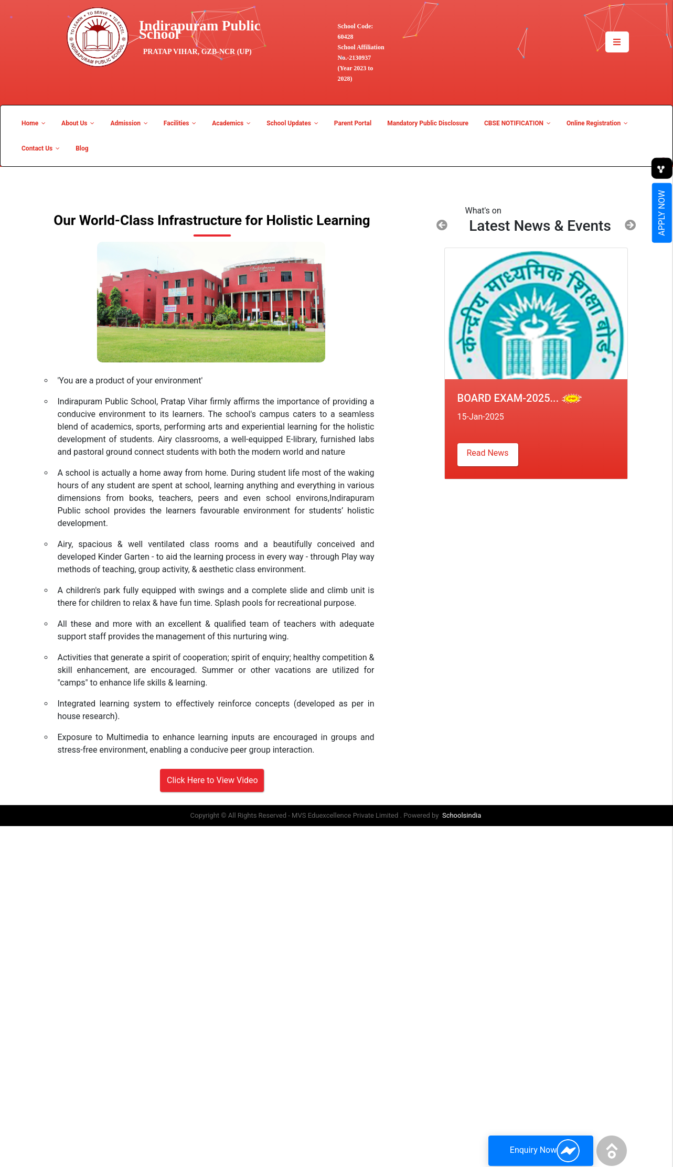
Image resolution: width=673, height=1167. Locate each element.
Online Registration (597, 123)
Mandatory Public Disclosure (427, 123)
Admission (128, 123)
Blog (82, 148)
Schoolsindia (462, 815)
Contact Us (41, 148)
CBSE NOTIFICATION (517, 123)
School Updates (292, 123)
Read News (487, 453)
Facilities (180, 123)
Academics (231, 123)
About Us (77, 123)
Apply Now (662, 213)
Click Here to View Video (212, 780)
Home (34, 123)
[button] (441, 225)
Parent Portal (352, 123)
